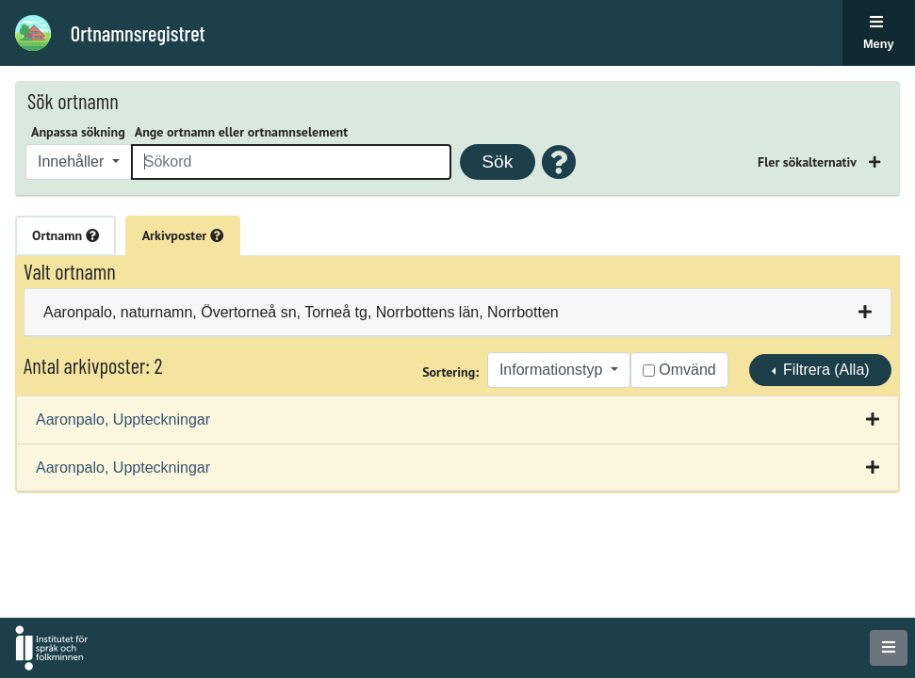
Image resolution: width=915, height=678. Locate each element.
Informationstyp (553, 370)
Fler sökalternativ (808, 161)
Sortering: (450, 371)
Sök (497, 161)
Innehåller (73, 161)
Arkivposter (182, 235)
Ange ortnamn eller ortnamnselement (241, 131)
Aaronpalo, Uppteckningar (123, 420)
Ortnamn (65, 235)
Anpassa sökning (78, 131)
